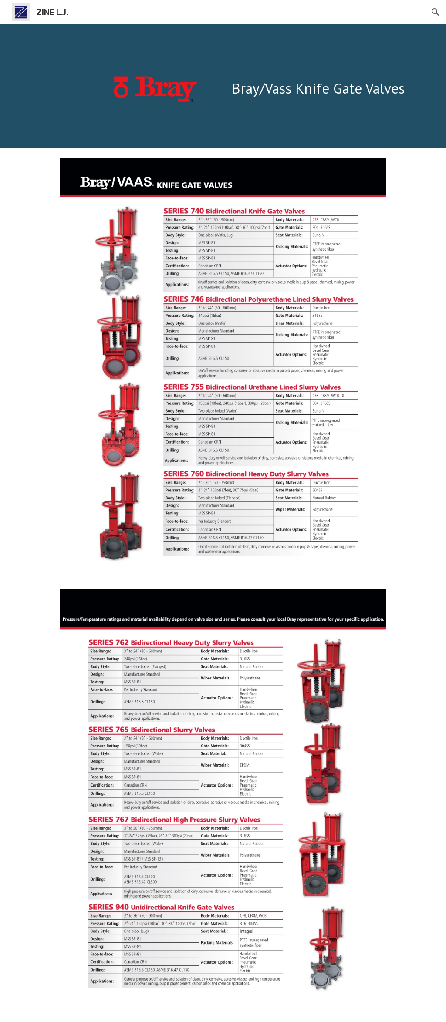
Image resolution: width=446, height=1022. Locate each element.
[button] (435, 12)
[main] (324, 75)
